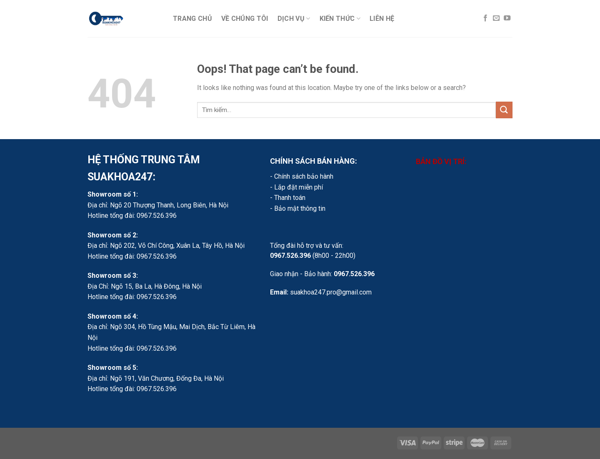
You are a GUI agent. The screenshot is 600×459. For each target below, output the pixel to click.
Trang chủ (192, 18)
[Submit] (504, 110)
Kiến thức (340, 18)
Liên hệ (382, 18)
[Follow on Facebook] (485, 18)
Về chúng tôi (244, 18)
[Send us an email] (496, 18)
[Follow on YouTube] (507, 18)
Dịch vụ (294, 18)
